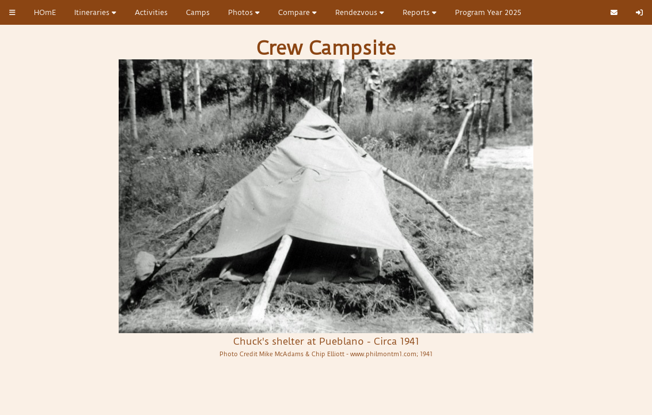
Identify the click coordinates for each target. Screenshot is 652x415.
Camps (198, 12)
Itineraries (95, 12)
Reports (420, 12)
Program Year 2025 (488, 12)
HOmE (45, 12)
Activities (151, 12)
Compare (297, 12)
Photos (244, 12)
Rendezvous (359, 12)
